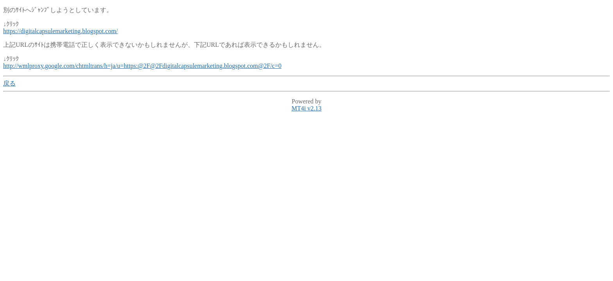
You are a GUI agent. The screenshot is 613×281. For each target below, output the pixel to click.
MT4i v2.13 (306, 108)
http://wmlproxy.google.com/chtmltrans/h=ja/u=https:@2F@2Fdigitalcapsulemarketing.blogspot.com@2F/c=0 (142, 65)
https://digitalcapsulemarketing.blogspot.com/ (60, 31)
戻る (9, 83)
